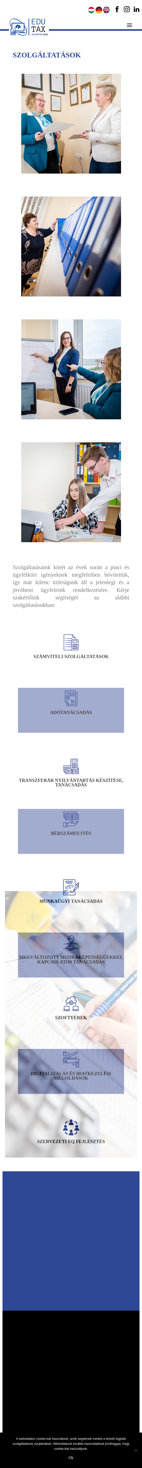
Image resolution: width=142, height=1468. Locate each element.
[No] (135, 1450)
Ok (71, 1458)
